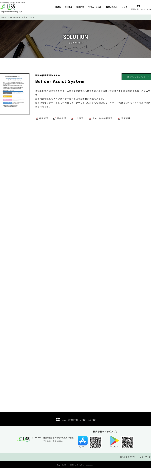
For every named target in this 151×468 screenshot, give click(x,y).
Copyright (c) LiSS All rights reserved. (75, 465)
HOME (3, 17)
